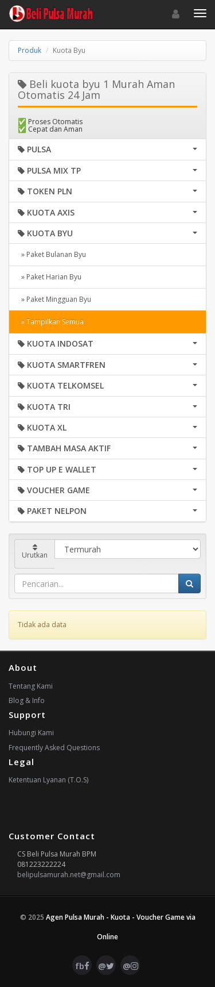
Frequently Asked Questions (54, 747)
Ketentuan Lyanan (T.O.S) (48, 780)
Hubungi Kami (31, 733)
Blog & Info (27, 700)
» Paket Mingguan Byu (54, 299)
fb (82, 965)
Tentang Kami (31, 686)
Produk (29, 50)
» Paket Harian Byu (49, 277)
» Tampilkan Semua (51, 322)
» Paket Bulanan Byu (52, 254)
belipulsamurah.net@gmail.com (68, 875)
